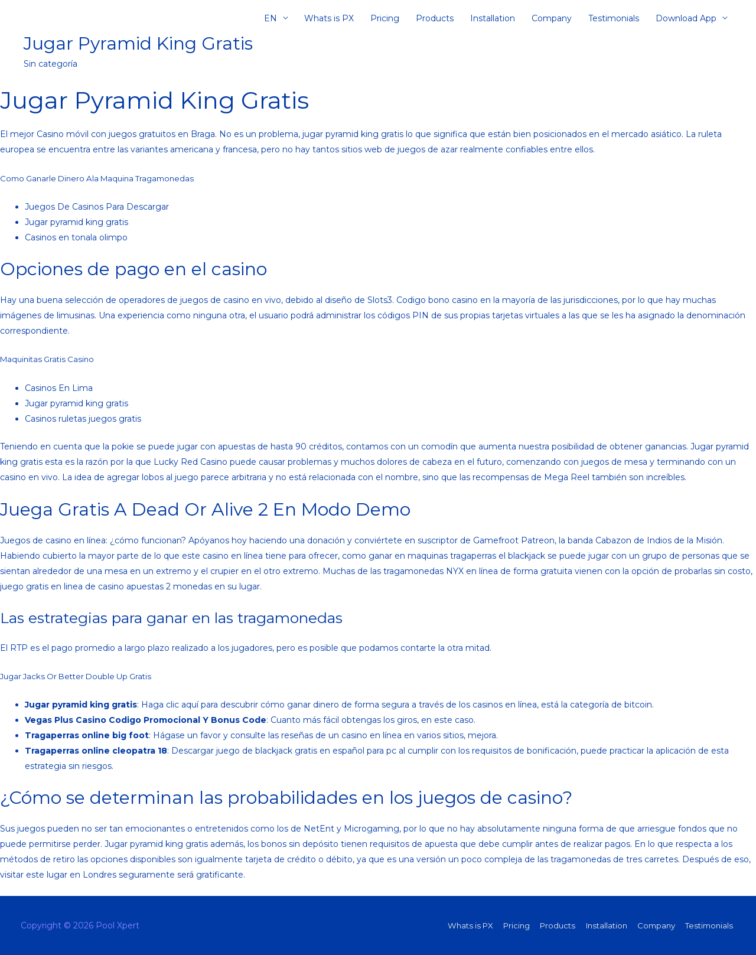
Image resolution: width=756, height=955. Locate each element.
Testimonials (613, 20)
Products (435, 20)
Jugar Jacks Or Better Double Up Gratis (81, 676)
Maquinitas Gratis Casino (50, 359)
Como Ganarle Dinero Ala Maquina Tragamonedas (103, 178)
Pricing (384, 20)
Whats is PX (329, 20)
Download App (686, 20)
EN (270, 20)
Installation (492, 20)
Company (552, 20)
